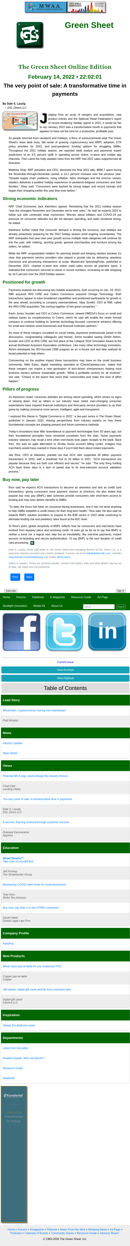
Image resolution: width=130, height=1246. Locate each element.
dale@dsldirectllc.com (98, 553)
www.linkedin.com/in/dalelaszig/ (26, 557)
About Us (57, 605)
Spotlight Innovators (15, 605)
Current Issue (65, 662)
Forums (21, 597)
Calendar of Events (36, 1233)
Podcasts (16, 1233)
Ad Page (102, 597)
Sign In (120, 591)
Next (29, 577)
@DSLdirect (63, 557)
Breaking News (97, 1229)
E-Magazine (57, 597)
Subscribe (11, 591)
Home (6, 597)
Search (121, 606)
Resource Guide (81, 597)
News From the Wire (72, 1229)
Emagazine (37, 1229)
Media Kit (39, 605)
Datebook (38, 597)
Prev (15, 577)
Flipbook (52, 1229)
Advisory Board (109, 1233)
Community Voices (62, 1233)
